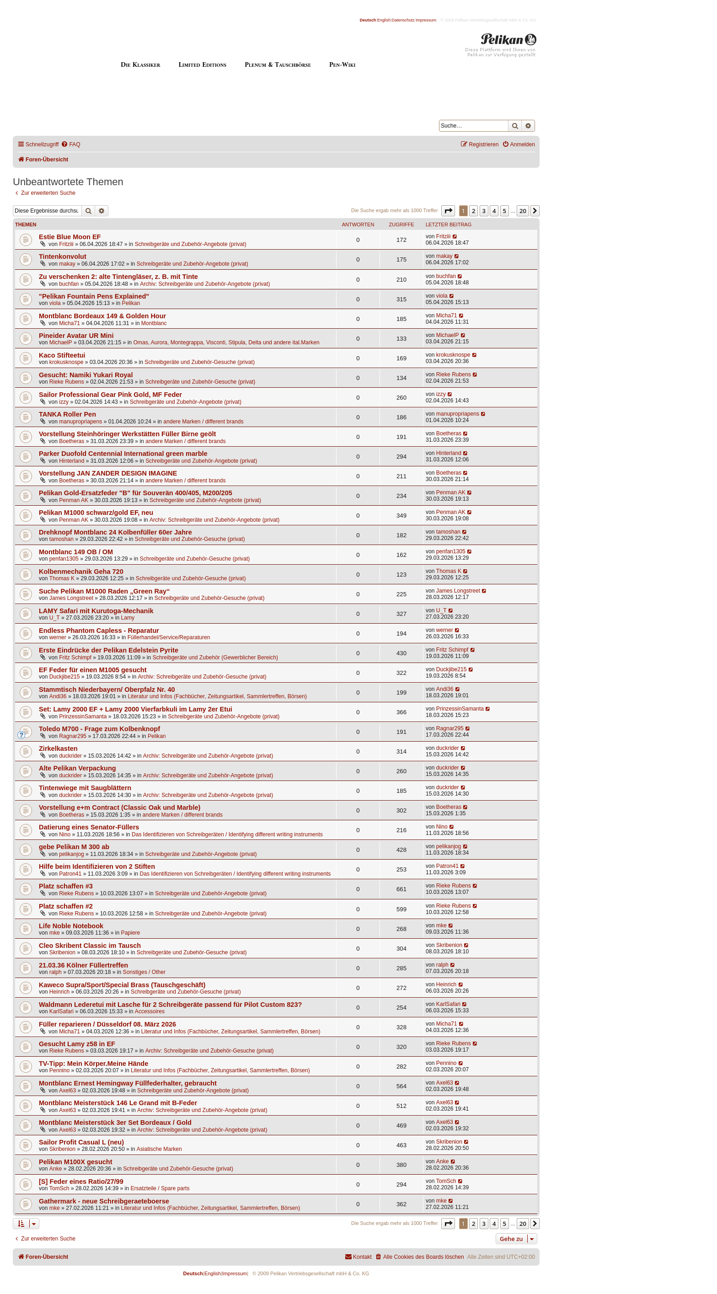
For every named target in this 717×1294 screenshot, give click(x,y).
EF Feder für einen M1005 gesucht (93, 670)
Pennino (59, 1070)
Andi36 (58, 696)
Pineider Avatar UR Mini (76, 335)
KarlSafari (61, 1011)
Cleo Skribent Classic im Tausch (90, 945)
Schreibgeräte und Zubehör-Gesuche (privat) (199, 362)
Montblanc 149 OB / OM (76, 552)
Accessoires (150, 1011)
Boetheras (71, 441)
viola (55, 303)
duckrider (70, 756)
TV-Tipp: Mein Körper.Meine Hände (93, 1063)
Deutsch (368, 20)
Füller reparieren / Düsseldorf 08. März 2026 (107, 1024)
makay (67, 264)
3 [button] (484, 211)
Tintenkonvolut (62, 256)
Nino (64, 834)
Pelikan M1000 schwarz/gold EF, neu (96, 512)
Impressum (426, 20)
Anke (55, 1169)
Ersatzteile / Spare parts (159, 1188)
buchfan (69, 284)
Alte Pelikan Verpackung (77, 768)
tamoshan (61, 539)
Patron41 (70, 874)
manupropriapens (80, 421)
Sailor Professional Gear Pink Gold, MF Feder (110, 394)
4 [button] (494, 211)
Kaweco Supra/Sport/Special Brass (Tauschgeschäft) (122, 985)
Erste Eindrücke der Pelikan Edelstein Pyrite (108, 650)
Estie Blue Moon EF (70, 237)
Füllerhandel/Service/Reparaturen (169, 637)
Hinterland (71, 461)
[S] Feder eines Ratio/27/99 (81, 1181)
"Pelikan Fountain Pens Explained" (94, 296)
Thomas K (62, 578)
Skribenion (62, 952)
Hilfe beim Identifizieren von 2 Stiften (97, 866)
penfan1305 (64, 559)
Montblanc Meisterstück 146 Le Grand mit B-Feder (118, 1103)
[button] (448, 210)
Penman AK (73, 500)
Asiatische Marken (159, 1149)
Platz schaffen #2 (66, 906)
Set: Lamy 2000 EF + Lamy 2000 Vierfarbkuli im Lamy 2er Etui (135, 709)
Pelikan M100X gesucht (75, 1162)
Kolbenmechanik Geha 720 (81, 571)
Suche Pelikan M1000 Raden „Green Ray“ (104, 591)
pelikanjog (71, 854)
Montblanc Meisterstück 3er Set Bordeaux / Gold (115, 1122)
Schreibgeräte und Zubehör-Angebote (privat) (190, 244)
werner (57, 637)
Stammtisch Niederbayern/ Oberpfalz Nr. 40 (107, 689)
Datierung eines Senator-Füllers (89, 827)
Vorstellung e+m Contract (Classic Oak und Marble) (119, 807)
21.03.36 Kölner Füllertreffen (83, 965)
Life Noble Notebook (71, 926)
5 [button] (504, 211)
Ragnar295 (72, 736)
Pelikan (131, 303)
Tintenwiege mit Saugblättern (85, 787)
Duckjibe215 (64, 677)
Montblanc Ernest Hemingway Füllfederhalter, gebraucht (128, 1083)
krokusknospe (66, 362)
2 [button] (473, 211)
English (384, 20)
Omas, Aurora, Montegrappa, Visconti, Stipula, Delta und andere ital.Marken (226, 342)
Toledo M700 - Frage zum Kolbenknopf (99, 729)
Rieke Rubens (66, 382)
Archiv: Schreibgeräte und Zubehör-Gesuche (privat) (202, 677)
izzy (64, 402)
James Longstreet (71, 598)
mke (54, 933)
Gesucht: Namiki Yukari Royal (86, 375)
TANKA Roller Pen (67, 414)
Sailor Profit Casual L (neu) (81, 1142)
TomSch (59, 1188)
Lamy (128, 618)
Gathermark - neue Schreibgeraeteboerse (104, 1201)
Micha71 (69, 323)
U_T (54, 618)
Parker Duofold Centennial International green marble (123, 453)
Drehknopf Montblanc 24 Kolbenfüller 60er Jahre (115, 532)
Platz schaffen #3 (66, 886)
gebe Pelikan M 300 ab (74, 846)
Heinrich (59, 992)
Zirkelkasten (58, 748)
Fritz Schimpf (75, 657)
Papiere (130, 933)
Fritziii (66, 244)
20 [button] (522, 211)
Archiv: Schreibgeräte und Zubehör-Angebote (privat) (205, 284)
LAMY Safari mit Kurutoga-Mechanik (96, 611)
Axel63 (67, 1090)
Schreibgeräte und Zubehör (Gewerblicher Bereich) (215, 657)
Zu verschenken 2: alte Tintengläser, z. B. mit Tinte (118, 276)
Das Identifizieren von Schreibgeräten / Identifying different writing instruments (227, 834)
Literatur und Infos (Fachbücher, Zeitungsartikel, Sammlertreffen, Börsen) (217, 696)
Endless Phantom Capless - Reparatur (99, 630)
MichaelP (60, 342)
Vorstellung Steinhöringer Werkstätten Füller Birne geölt (127, 434)
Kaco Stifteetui (62, 355)
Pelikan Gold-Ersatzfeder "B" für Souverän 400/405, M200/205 (135, 493)
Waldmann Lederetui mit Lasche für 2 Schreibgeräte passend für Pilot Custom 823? (170, 1004)
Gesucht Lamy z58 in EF (77, 1044)
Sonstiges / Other (144, 972)
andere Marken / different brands (203, 421)
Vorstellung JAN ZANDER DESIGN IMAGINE (108, 473)
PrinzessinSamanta (83, 716)
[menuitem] (70, 145)
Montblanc (154, 323)
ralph (55, 972)
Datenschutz (403, 20)
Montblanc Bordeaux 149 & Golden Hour (102, 316)
